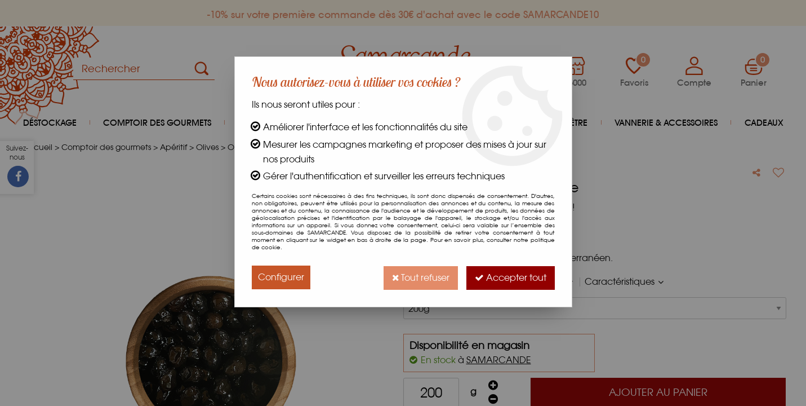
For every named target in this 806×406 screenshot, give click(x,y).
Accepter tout (510, 277)
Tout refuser (419, 277)
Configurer (281, 277)
